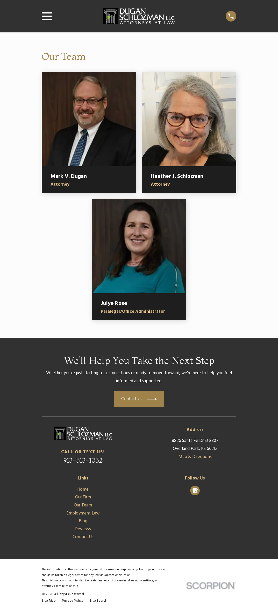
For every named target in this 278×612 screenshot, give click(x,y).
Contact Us (83, 536)
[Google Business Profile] (195, 490)
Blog (83, 521)
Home (83, 489)
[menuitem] (49, 600)
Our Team (83, 505)
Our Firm (83, 497)
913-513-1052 (83, 460)
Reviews (83, 529)
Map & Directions (195, 456)
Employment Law (82, 513)
